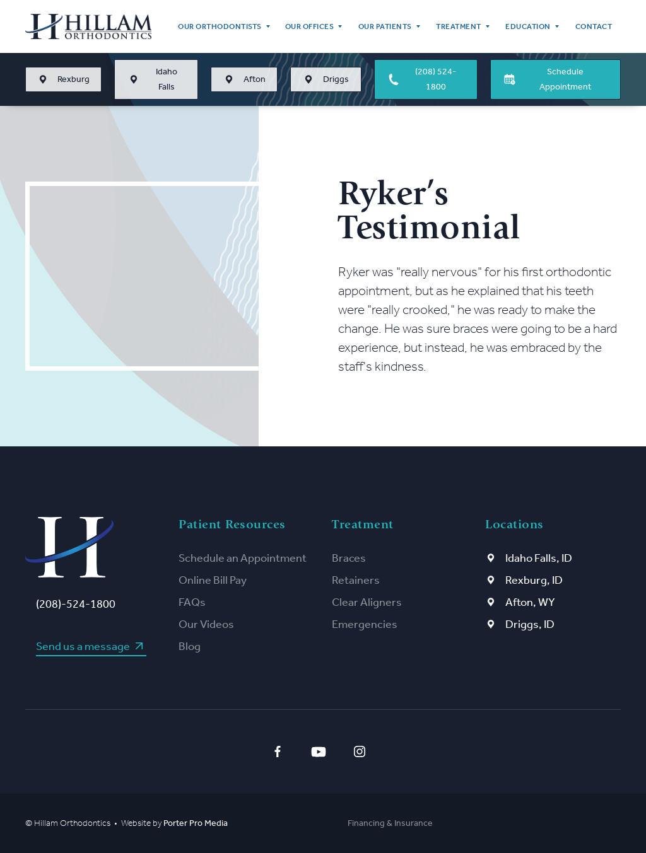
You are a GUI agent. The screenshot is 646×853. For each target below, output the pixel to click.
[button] (222, 26)
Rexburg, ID (534, 580)
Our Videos (206, 624)
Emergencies (364, 624)
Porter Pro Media (195, 823)
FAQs (192, 602)
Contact (594, 26)
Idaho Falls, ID (538, 558)
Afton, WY (530, 602)
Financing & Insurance (390, 823)
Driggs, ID (530, 624)
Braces (349, 558)
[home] (88, 26)
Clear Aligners (367, 602)
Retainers (356, 580)
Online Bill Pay (213, 580)
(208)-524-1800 (75, 604)
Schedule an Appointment (243, 558)
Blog (190, 646)
